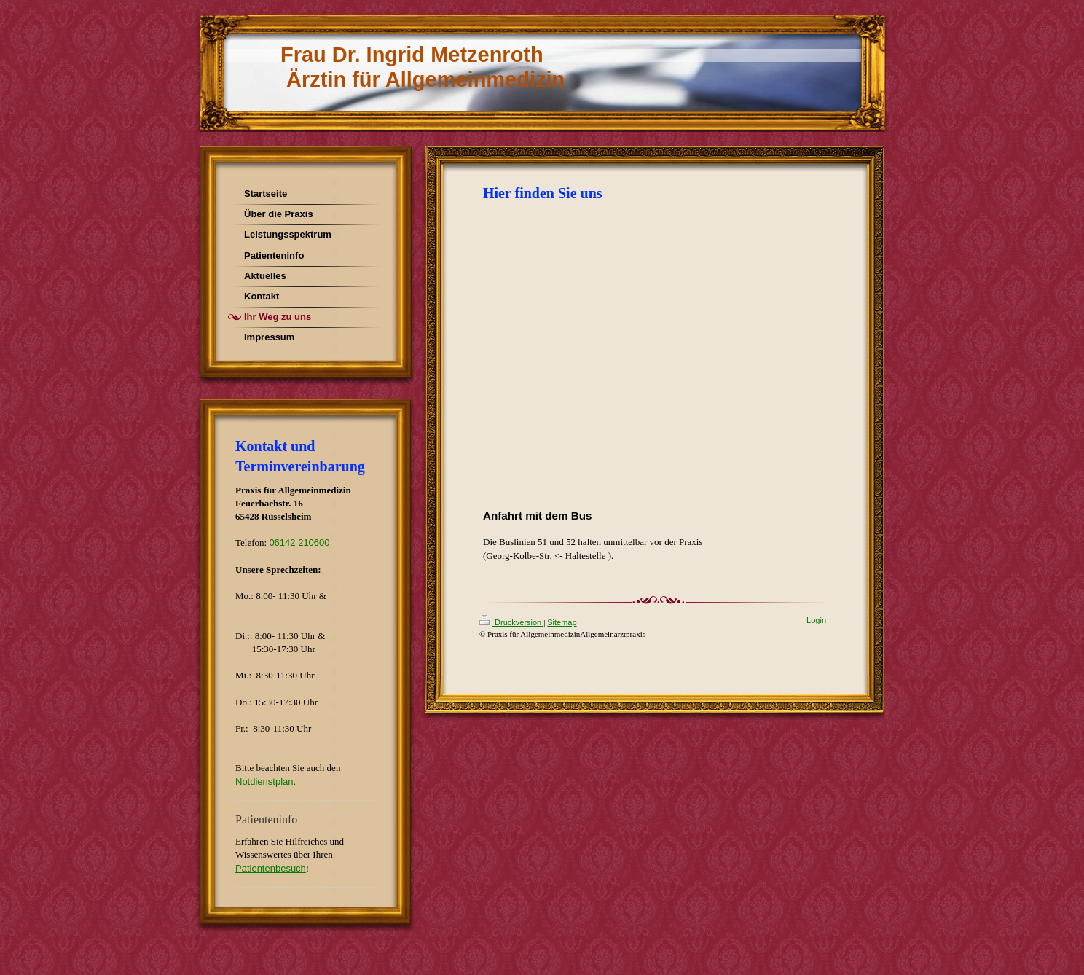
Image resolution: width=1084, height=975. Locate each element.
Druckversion (511, 622)
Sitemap (561, 622)
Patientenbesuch (270, 868)
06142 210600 (299, 542)
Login (816, 620)
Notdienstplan (264, 781)
